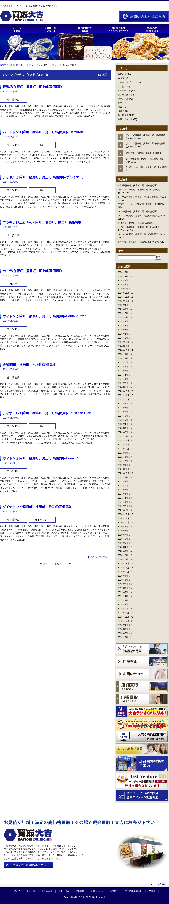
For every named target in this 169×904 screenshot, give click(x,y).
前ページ (47, 564)
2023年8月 (123, 407)
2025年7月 (123, 313)
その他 (121, 86)
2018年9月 (123, 625)
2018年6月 (123, 637)
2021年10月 (123, 473)
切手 (120, 103)
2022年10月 (123, 448)
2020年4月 (123, 547)
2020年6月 (123, 539)
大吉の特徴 (46, 891)
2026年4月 (123, 276)
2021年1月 (123, 510)
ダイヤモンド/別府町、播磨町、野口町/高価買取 (141, 241)
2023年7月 (123, 412)
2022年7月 (123, 461)
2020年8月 (123, 530)
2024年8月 (123, 358)
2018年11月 (123, 617)
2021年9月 (123, 477)
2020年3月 (123, 551)
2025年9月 (123, 305)
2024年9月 (123, 354)
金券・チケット (125, 119)
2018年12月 (123, 613)
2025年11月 (123, 297)
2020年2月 (123, 555)
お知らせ (122, 74)
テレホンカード (125, 94)
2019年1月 (123, 608)
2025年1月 (123, 338)
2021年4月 (123, 498)
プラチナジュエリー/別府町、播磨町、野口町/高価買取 (42, 222)
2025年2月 (123, 334)
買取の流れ (64, 891)
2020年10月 (123, 522)
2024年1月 (123, 387)
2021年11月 (123, 469)
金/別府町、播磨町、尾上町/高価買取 (135, 223)
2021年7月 (123, 485)
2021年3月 (123, 502)
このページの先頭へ (99, 557)
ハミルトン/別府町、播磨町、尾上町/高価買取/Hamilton (43, 132)
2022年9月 (123, 453)
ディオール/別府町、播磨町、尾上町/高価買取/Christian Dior (47, 413)
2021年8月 (123, 481)
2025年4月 (123, 325)
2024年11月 (123, 346)
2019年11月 (123, 567)
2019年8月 (123, 580)
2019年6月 (123, 588)
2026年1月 (123, 288)
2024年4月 (123, 375)
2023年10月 (123, 399)
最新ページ (60, 564)
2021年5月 (123, 494)
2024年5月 (123, 371)
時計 (120, 111)
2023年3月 (123, 428)
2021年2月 (123, 506)
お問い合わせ (97, 891)
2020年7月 (123, 535)
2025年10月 (123, 301)
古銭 (120, 107)
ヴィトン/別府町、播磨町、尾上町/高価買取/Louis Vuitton (44, 316)
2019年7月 (123, 584)
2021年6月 (123, 489)
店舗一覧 (30, 891)
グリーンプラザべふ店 (31, 65)
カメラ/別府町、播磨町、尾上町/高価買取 (137, 211)
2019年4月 (123, 596)
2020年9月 (123, 526)
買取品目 (80, 891)
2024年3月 (123, 379)
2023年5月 (123, 420)
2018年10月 (123, 621)
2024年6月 (123, 366)
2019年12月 (123, 563)
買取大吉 (4, 65)
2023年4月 (123, 424)
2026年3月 (123, 280)
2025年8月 (123, 309)
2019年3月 (123, 600)
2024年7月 (123, 362)
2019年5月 (123, 592)
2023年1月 (123, 436)
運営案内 (114, 891)
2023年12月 (123, 391)
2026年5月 (123, 272)
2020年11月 (123, 518)
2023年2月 (123, 432)
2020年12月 (123, 514)
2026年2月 (123, 284)
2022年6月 (123, 465)
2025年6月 (123, 317)
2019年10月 (123, 572)
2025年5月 (123, 321)
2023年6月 (123, 416)
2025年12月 (123, 293)
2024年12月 (123, 342)
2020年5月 (123, 543)
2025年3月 (123, 330)
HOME (16, 891)
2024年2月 (123, 383)
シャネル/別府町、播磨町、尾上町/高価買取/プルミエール (44, 177)
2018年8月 (123, 629)
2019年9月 (123, 576)
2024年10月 (123, 350)
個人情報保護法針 (133, 891)
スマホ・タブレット (127, 82)
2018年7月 (123, 633)
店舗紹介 (14, 65)
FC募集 (152, 891)
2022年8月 (123, 457)
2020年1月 (123, 559)
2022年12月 (123, 440)
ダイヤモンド (124, 90)
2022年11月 (123, 444)
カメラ (121, 78)
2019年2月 (123, 604)
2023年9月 (123, 403)
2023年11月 (123, 395)
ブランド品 (123, 99)
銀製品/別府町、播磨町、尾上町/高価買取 (137, 185)
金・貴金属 (123, 115)
